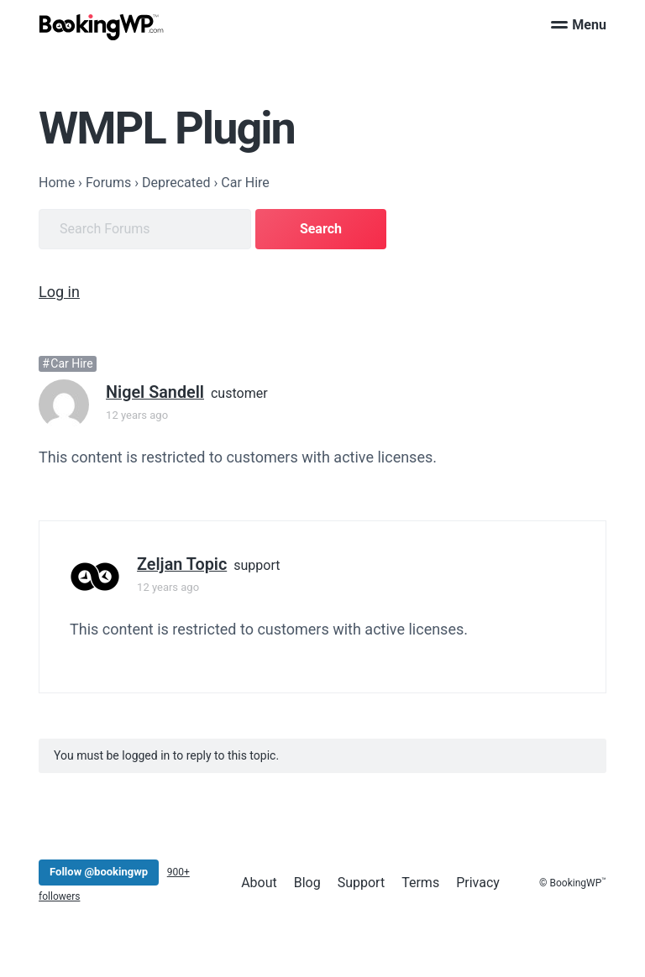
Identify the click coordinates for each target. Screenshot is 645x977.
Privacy (478, 882)
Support (361, 882)
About (259, 882)
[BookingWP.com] (102, 27)
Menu (578, 25)
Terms (420, 882)
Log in (59, 291)
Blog (307, 882)
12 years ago (137, 414)
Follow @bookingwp (99, 871)
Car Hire (71, 363)
